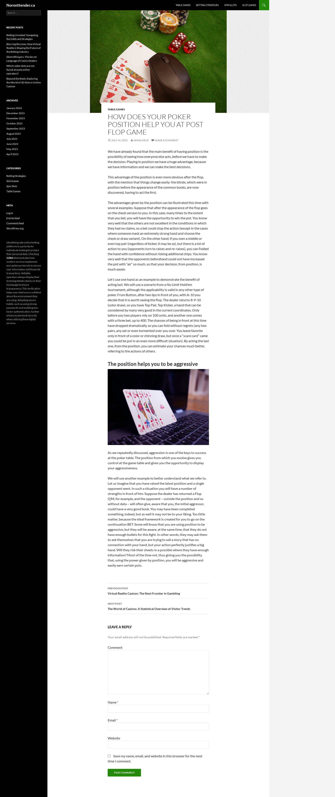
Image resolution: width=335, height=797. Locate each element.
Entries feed (13, 218)
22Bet (9, 257)
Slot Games (249, 5)
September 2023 (15, 128)
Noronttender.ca (20, 5)
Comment (115, 647)
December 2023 (15, 113)
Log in (9, 213)
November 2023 (15, 118)
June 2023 (12, 143)
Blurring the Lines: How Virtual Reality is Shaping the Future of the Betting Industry (23, 47)
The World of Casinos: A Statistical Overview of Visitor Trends (158, 606)
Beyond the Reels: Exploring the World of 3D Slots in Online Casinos (23, 82)
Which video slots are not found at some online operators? (20, 69)
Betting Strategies (207, 5)
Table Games (183, 5)
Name (113, 702)
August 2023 (13, 133)
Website (114, 738)
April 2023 (12, 154)
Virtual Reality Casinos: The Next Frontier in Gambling (158, 590)
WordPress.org (15, 228)
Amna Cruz (141, 140)
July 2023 (11, 138)
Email (113, 720)
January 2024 (14, 108)
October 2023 (14, 123)
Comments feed (15, 223)
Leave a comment (166, 140)
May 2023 (12, 149)
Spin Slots (230, 5)
